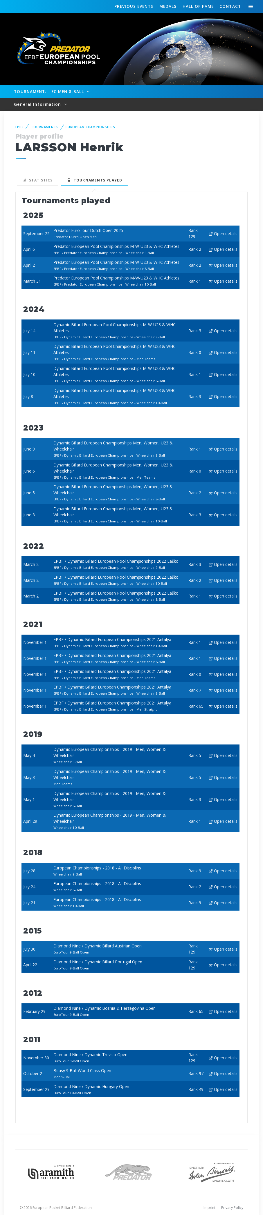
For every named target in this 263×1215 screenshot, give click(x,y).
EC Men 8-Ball (68, 91)
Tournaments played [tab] (94, 180)
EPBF (19, 127)
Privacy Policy (232, 1207)
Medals (168, 6)
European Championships (90, 127)
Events (133, 6)
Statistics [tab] (38, 180)
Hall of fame (198, 6)
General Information (38, 104)
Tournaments (45, 127)
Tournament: (30, 91)
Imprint (209, 1207)
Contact (230, 6)
